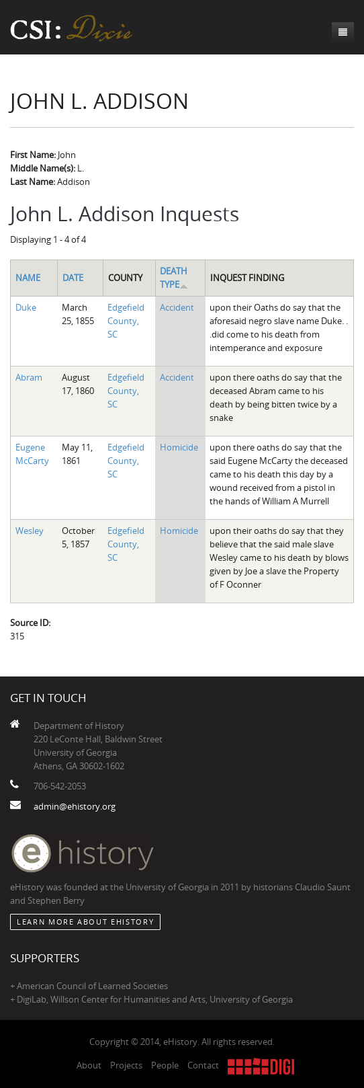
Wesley (29, 530)
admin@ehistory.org (75, 806)
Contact (203, 1065)
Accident (177, 307)
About (89, 1065)
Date (72, 278)
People (165, 1065)
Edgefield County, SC (125, 320)
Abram (28, 377)
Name (27, 278)
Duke (25, 307)
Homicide (179, 447)
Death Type (174, 277)
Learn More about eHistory (85, 922)
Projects (126, 1065)
